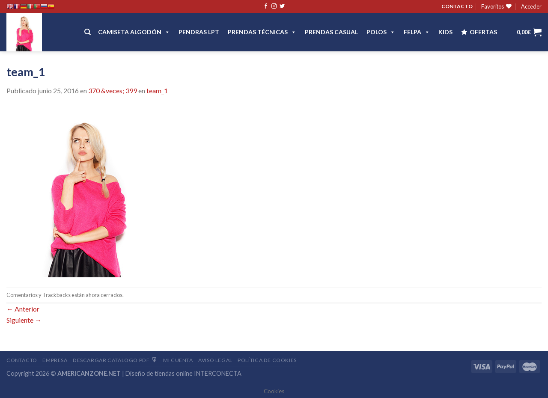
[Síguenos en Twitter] (282, 6)
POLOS (380, 32)
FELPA (417, 32)
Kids (445, 32)
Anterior (22, 309)
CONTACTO (457, 6)
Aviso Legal (215, 360)
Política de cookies (267, 360)
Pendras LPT (199, 32)
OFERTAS (483, 32)
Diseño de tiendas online (159, 373)
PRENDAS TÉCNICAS (262, 32)
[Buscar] (87, 32)
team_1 (157, 90)
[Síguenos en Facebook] (265, 6)
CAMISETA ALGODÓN (134, 32)
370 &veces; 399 (112, 90)
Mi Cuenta (178, 360)
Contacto (21, 360)
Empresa (54, 360)
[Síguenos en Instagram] (274, 6)
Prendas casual (331, 32)
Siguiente (24, 320)
